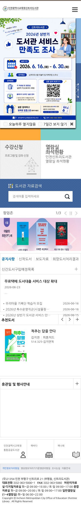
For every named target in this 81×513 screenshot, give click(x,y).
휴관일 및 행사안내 (16, 384)
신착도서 (25, 259)
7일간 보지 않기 (55, 124)
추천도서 (8, 320)
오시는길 (56, 468)
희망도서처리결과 (66, 259)
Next (71, 239)
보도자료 (42, 259)
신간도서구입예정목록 (18, 269)
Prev (7, 239)
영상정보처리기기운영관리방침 (35, 468)
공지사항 (8, 259)
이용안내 (66, 468)
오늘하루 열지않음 (22, 124)
